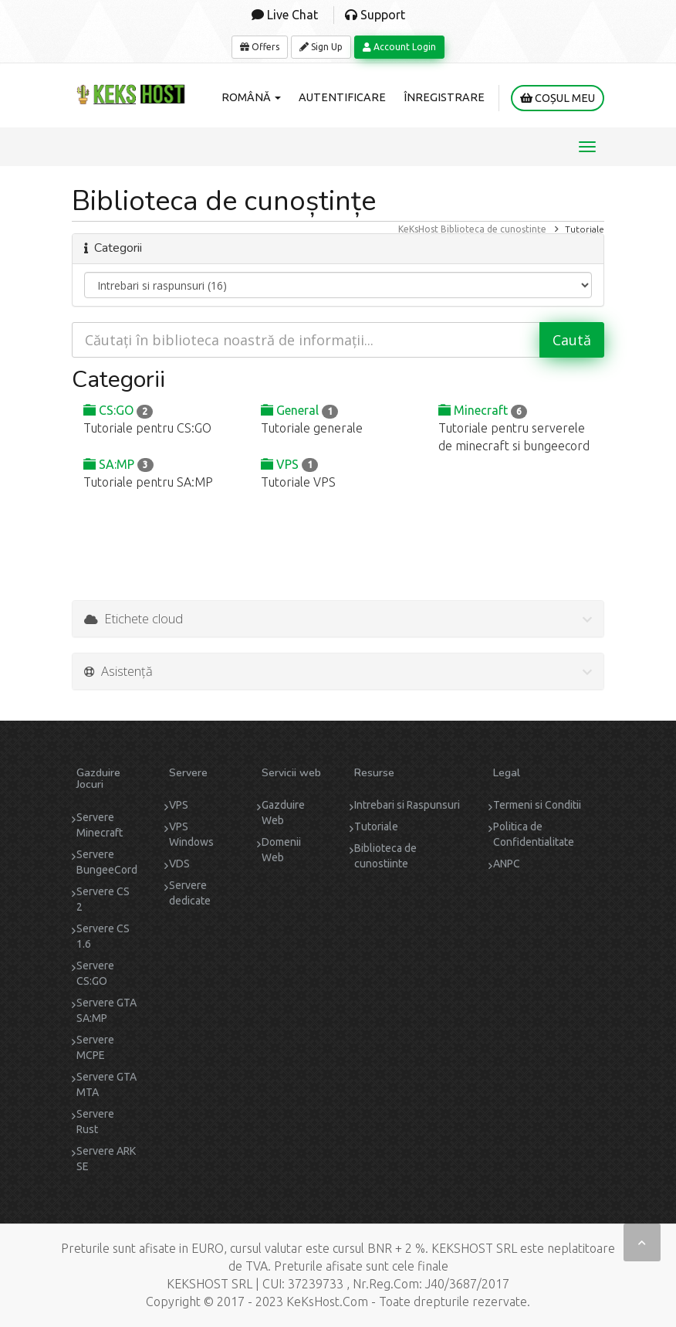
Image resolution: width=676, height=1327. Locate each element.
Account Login (399, 47)
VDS (179, 863)
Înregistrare (444, 97)
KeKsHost (418, 229)
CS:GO (118, 410)
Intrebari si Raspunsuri (407, 805)
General (299, 410)
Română (251, 97)
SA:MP (118, 464)
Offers (259, 47)
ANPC (506, 863)
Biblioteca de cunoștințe (493, 229)
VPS (289, 464)
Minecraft (482, 410)
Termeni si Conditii (537, 805)
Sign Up (321, 47)
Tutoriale (376, 826)
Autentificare (342, 97)
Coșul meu (557, 98)
